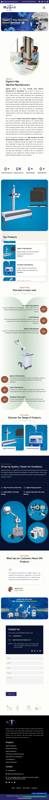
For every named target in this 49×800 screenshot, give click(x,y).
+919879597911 (17, 636)
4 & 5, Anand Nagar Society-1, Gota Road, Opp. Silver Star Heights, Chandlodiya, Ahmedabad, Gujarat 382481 (22, 778)
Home (13, 788)
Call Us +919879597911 (39, 793)
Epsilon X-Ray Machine (11, 762)
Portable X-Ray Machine (11, 748)
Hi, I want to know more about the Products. (34, 796)
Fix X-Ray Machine (10, 759)
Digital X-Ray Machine (11, 745)
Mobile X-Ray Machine (11, 751)
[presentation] (17, 688)
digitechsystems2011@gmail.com (10, 1)
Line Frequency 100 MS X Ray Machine (15, 754)
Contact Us (34, 788)
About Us (18, 788)
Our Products (26, 788)
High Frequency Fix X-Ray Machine (14, 756)
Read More (19, 256)
